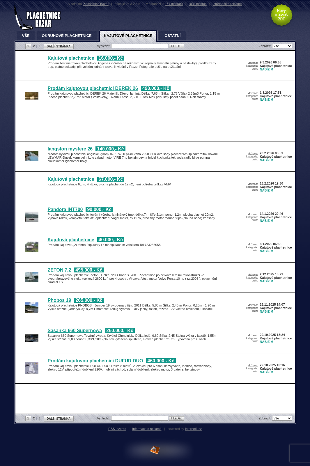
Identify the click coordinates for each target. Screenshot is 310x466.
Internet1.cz (193, 428)
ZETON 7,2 (59, 269)
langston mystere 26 (70, 148)
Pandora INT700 (65, 209)
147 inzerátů (174, 4)
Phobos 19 (59, 300)
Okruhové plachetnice (67, 36)
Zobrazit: (265, 46)
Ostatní (172, 36)
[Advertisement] (154, 127)
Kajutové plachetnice (128, 36)
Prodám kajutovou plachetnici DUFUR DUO (95, 360)
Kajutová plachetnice (71, 58)
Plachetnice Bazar (96, 4)
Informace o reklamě (146, 428)
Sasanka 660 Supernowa (75, 330)
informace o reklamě (227, 4)
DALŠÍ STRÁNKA (59, 46)
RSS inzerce (198, 4)
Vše (26, 36)
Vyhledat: (104, 46)
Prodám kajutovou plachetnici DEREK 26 (93, 88)
